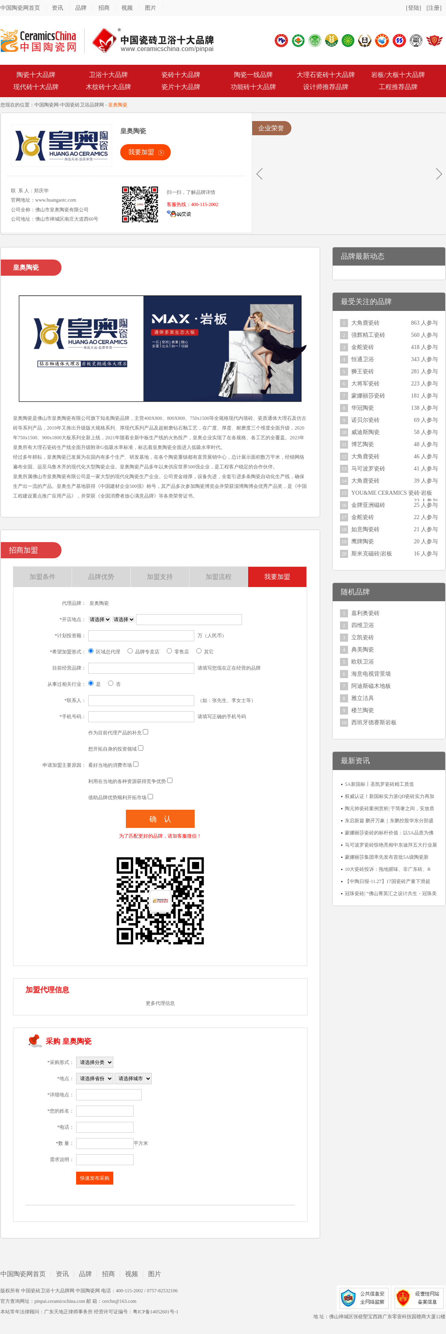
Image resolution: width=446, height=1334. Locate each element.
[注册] (434, 8)
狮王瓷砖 (362, 371)
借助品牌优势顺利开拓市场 (117, 797)
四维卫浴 (362, 625)
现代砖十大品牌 (36, 86)
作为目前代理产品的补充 (115, 733)
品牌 (81, 8)
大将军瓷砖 (365, 384)
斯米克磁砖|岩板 (371, 554)
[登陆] (413, 8)
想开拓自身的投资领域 (112, 749)
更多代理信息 (160, 1003)
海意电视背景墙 (371, 674)
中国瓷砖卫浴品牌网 (82, 105)
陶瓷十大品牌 (36, 74)
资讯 (57, 8)
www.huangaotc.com (55, 200)
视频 (127, 8)
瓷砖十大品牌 (180, 74)
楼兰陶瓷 (362, 710)
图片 (150, 8)
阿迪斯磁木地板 (371, 686)
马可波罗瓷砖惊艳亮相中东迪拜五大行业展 (391, 845)
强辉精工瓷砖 (368, 335)
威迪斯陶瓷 (365, 432)
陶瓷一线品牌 (253, 74)
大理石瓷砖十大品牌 (326, 74)
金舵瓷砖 (362, 347)
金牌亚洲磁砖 (368, 505)
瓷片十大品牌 (180, 86)
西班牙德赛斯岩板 (374, 722)
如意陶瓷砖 (365, 529)
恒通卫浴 (362, 359)
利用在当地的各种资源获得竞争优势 (127, 781)
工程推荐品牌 (398, 86)
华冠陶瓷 (362, 408)
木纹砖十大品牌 (108, 86)
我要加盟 (141, 152)
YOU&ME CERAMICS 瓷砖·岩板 (391, 493)
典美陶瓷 (362, 650)
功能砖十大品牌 (253, 86)
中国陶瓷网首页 (20, 8)
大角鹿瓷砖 (365, 323)
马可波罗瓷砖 (368, 469)
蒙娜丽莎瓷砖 (368, 396)
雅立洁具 (362, 698)
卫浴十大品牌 (108, 74)
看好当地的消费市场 (110, 765)
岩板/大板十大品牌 (398, 74)
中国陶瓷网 (46, 105)
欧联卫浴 (362, 662)
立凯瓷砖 (362, 637)
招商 (104, 8)
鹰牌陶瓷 (362, 541)
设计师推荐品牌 (325, 86)
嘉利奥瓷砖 (365, 613)
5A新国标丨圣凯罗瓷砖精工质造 (379, 784)
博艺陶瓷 (362, 444)
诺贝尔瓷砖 (365, 420)
